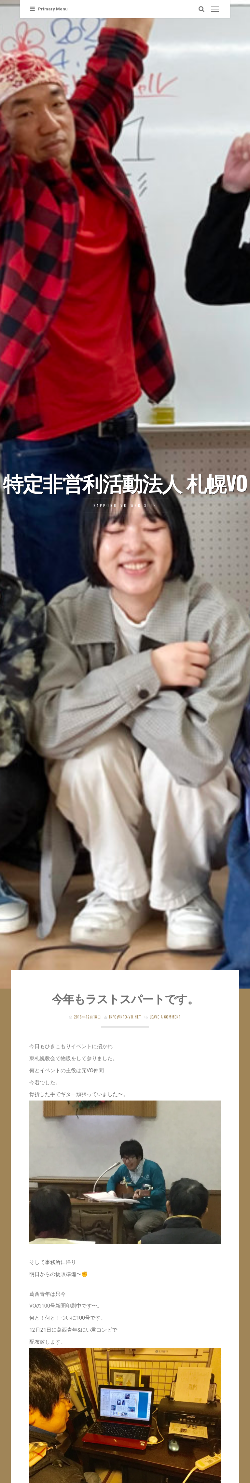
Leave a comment (165, 1016)
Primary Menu (49, 9)
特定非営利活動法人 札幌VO (125, 482)
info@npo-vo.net (125, 1016)
